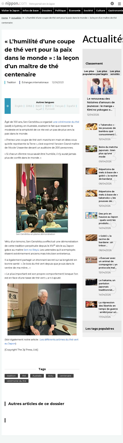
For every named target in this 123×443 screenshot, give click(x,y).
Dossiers (47, 10)
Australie (37, 375)
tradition (11, 375)
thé (24, 375)
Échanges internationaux (35, 82)
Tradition (11, 82)
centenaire (65, 375)
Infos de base (31, 10)
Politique (60, 10)
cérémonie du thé (16, 381)
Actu (50, 375)
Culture (100, 10)
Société (88, 10)
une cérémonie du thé (66, 121)
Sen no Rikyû (31, 249)
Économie (75, 10)
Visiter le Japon (10, 10)
